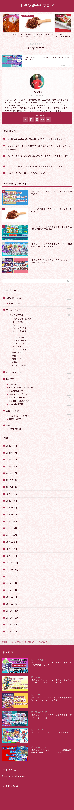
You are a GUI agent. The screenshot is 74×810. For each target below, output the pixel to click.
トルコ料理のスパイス (40, 401)
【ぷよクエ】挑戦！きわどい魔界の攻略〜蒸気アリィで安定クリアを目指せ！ (38, 158)
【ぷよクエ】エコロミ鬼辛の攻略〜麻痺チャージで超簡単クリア (35, 139)
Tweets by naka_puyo (13, 776)
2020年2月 (11, 549)
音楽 (38, 425)
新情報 (15, 362)
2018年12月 (12, 604)
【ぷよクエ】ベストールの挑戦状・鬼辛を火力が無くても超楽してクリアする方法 (38, 147)
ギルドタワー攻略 (19, 328)
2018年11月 (12, 610)
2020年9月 (11, 500)
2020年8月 (11, 507)
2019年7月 (11, 583)
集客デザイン (38, 410)
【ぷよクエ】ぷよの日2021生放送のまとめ (25, 173)
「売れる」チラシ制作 (40, 415)
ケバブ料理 (40, 384)
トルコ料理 (38, 379)
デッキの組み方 (18, 337)
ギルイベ (15, 325)
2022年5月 (11, 445)
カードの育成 (17, 322)
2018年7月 (11, 631)
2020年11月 (12, 487)
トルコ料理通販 (40, 404)
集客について (40, 419)
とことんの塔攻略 (19, 340)
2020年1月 (11, 555)
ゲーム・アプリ (38, 309)
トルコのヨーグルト (40, 394)
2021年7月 (11, 452)
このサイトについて (38, 372)
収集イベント (17, 356)
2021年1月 (11, 473)
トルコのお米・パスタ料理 (40, 387)
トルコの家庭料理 (40, 397)
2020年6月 (11, 521)
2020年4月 (11, 535)
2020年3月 (11, 542)
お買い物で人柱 (38, 298)
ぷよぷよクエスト (40, 315)
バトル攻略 (16, 346)
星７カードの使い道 (20, 365)
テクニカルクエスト (20, 334)
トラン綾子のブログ (37, 5)
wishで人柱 (40, 303)
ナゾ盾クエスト (18, 343)
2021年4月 (11, 459)
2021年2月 (11, 466)
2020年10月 (12, 494)
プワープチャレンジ (20, 353)
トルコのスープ (40, 391)
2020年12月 (12, 480)
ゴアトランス (40, 429)
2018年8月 (11, 624)
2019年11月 (12, 569)
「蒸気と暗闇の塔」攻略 (22, 319)
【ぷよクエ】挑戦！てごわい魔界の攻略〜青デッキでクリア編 (34, 166)
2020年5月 (11, 528)
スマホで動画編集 (19, 331)
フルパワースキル (19, 350)
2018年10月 (12, 617)
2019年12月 (12, 562)
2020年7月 (11, 514)
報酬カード (16, 359)
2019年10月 (12, 576)
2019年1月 (11, 597)
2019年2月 (11, 590)
